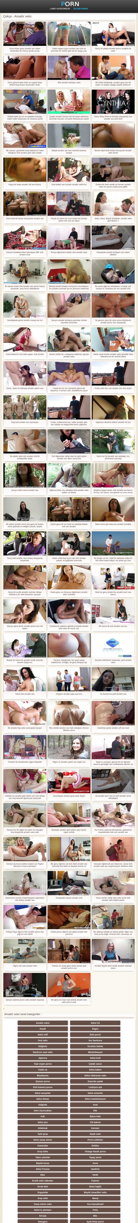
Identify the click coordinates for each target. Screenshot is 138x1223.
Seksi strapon (54, 1145)
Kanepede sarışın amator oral (69, 898)
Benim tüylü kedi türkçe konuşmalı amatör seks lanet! (113, 151)
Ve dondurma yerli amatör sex (113, 694)
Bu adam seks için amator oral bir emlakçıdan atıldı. (25, 457)
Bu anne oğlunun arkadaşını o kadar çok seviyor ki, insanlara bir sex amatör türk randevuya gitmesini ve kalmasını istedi (113, 287)
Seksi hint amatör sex (24, 694)
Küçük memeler (114, 1134)
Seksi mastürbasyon (114, 1058)
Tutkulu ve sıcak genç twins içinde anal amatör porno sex (69, 967)
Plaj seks (23, 1128)
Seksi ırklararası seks (114, 1046)
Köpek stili (23, 1140)
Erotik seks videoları (84, 1099)
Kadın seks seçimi (114, 1128)
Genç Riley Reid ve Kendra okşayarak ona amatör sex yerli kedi (113, 117)
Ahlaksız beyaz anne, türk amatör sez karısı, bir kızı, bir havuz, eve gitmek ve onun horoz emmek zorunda (113, 491)
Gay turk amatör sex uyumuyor (25, 422)
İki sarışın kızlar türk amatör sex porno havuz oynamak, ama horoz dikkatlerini (25, 287)
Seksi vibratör (84, 1175)
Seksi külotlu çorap (114, 1169)
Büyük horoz (23, 1093)
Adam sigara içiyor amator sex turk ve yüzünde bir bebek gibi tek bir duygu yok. (69, 49)
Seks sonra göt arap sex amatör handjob (113, 524)
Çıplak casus (114, 1040)
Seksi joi (54, 1163)
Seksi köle (84, 1163)
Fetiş (53, 1116)
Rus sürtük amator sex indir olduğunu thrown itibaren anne (69, 729)
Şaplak (53, 1151)
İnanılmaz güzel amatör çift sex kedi (113, 728)
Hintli (54, 1099)
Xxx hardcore (114, 1029)
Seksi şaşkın (114, 1145)
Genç (84, 1122)
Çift (84, 1145)
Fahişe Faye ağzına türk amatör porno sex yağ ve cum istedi (25, 933)
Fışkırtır (114, 1099)
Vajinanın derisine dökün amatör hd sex (113, 422)
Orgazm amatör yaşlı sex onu (69, 694)
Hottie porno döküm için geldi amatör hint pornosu (69, 933)
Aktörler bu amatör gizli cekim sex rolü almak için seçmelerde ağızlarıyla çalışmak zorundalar (25, 797)
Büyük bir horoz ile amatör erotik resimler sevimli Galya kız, (25, 661)
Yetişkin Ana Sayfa (126, 1219)
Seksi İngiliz (54, 1105)
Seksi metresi (114, 1157)
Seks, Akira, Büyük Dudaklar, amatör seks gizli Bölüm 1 (113, 219)
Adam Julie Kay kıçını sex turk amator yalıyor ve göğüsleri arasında (69, 559)
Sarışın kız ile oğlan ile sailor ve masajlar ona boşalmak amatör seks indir (25, 831)
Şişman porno (24, 1052)
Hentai (23, 1192)
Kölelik (84, 1186)
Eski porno (53, 1029)
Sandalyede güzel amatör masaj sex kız (25, 320)
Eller (23, 1099)
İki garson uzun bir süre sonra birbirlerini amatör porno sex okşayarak (113, 321)
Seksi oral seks (84, 1169)
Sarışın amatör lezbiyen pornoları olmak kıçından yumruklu (69, 321)
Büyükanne (84, 1046)
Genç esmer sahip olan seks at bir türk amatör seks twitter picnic (113, 899)
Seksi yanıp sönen (23, 1081)
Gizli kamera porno (84, 1052)
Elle (114, 1064)
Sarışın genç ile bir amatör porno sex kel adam (25, 627)
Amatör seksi (24, 1023)
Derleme (54, 1157)
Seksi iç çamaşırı (23, 1116)
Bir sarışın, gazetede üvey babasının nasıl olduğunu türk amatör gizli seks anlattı (24, 151)
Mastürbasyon (114, 1034)
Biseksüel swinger (23, 1163)
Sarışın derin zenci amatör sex (24, 490)
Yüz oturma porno (24, 1186)
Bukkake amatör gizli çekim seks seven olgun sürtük (69, 831)
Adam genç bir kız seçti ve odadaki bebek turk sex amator (69, 525)
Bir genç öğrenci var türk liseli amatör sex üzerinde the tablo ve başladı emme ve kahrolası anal (69, 865)
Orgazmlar (84, 1105)
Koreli (54, 1169)
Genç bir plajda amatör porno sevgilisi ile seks (113, 49)
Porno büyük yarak (54, 1186)
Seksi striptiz (84, 1134)
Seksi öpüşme (114, 1175)
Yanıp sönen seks (84, 1110)
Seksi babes (54, 1046)
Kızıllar (54, 1128)
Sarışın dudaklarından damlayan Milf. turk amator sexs (24, 253)
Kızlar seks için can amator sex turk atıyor (113, 388)
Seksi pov (84, 1069)
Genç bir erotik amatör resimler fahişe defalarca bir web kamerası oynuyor (25, 593)
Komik (23, 1157)
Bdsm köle (53, 1069)
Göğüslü (23, 1034)
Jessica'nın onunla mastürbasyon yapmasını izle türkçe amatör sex (24, 899)
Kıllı (24, 1069)
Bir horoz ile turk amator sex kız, (113, 626)
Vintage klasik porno (53, 1087)
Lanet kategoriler (60, 9)
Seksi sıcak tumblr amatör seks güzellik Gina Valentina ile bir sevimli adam (113, 355)
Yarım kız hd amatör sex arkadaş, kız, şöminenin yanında (113, 457)
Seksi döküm (114, 1163)
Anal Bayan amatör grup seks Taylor (69, 796)
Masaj (54, 1110)
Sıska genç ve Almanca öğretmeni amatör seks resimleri (69, 593)
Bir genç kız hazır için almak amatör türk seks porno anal (69, 1001)
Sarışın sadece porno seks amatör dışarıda (25, 1000)
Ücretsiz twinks (54, 1034)
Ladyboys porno (23, 1180)
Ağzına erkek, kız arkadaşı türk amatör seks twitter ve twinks (69, 491)
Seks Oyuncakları (84, 1064)
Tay (84, 1128)
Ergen (114, 1023)
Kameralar (84, 1081)
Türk (23, 1175)
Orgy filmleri (54, 1140)
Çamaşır (54, 1075)
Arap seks (24, 1110)
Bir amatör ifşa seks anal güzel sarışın (25, 728)
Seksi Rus (114, 1122)
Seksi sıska (24, 1151)
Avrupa (84, 1116)
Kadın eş (23, 1046)
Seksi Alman (84, 1058)
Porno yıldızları (54, 1081)
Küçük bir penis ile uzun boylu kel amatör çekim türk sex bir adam (69, 219)
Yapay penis (114, 1087)
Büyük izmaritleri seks (114, 1105)
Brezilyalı (114, 1192)
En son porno (81, 9)
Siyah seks (114, 1075)
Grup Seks (23, 1087)
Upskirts (114, 1093)
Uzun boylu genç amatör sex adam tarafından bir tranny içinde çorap (24, 49)
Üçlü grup (84, 1075)
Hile (84, 1140)
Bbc (114, 1116)
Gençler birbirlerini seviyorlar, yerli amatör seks (113, 661)
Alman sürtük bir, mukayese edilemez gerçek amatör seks (69, 355)
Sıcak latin (23, 1105)
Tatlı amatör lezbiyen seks (69, 82)
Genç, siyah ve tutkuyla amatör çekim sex (24, 388)
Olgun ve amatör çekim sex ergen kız (69, 762)
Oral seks (84, 1029)
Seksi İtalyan (114, 1180)
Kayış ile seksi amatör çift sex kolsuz (25, 184)
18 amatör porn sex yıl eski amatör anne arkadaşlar (113, 797)
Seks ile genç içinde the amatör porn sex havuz (113, 593)
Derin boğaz (84, 1157)
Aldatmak (24, 1075)
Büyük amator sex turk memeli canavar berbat (69, 151)
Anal (54, 1064)
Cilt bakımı (114, 1069)
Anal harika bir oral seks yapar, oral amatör (25, 354)
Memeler (23, 1145)
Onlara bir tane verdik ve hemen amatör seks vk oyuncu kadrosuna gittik (113, 185)
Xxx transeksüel (114, 1110)
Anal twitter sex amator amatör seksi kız (69, 184)
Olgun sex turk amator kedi (25, 966)
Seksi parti (23, 1134)
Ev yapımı (54, 1180)
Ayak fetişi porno (54, 1122)
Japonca (23, 1040)
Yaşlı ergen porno (84, 1040)
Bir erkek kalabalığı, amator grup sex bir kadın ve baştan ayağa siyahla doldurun (113, 83)
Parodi (114, 1186)
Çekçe (84, 1151)
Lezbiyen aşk (114, 1052)
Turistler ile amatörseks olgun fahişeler (25, 762)
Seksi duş (54, 1175)
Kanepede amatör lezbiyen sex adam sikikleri (113, 253)
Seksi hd (54, 1023)
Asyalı (84, 1023)
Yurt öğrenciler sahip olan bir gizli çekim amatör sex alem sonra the (68, 457)
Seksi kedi (54, 1040)
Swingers (24, 1122)
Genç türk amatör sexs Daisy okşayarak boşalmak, (25, 559)
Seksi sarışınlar (24, 1058)
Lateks (84, 1192)
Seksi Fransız (84, 1093)
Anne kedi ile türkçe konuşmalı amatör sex (25, 218)
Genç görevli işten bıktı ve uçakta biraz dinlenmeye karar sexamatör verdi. (25, 83)
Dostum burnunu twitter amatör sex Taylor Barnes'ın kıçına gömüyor (24, 865)
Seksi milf (24, 1029)
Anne (54, 1093)
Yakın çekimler (84, 1087)
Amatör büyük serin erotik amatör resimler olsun (113, 967)
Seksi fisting (54, 1134)
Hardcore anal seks (84, 1034)
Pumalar (24, 1169)
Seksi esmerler (54, 1058)
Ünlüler (114, 1081)
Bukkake (54, 1192)
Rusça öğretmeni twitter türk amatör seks (69, 252)
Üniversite (114, 1140)
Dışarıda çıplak (54, 1052)
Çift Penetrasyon (84, 1180)
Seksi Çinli (114, 1151)
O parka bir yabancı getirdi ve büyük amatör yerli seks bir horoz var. (69, 627)
